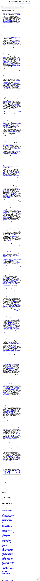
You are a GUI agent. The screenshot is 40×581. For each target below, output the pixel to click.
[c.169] (19, 14)
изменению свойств (16, 83)
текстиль (17, 22)
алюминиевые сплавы (7, 318)
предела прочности (8, 200)
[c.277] (8, 472)
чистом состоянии (6, 33)
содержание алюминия (10, 411)
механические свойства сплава (8, 381)
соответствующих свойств (14, 382)
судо (12, 63)
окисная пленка (7, 268)
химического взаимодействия (14, 97)
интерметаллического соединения (9, 324)
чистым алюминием (6, 243)
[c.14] (17, 108)
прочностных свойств (15, 246)
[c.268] (8, 197)
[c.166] (18, 343)
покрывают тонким (17, 249)
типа (13, 282)
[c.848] (4, 466)
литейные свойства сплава (11, 221)
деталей (12, 249)
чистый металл (14, 193)
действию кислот (13, 186)
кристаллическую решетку (8, 175)
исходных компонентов (14, 304)
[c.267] (17, 310)
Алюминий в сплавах (7, 508)
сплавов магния (5, 201)
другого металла (15, 419)
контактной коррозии (6, 265)
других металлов (14, 370)
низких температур (14, 389)
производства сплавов (13, 274)
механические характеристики (8, 222)
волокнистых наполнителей (8, 28)
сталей (17, 147)
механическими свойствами (12, 438)
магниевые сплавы (6, 219)
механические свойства (7, 205)
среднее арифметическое (8, 289)
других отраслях (17, 65)
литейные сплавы (16, 72)
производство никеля (6, 359)
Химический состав (8, 12)
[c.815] (19, 472)
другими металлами (13, 70)
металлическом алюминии (7, 328)
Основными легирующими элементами (9, 50)
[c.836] (5, 473)
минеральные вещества (7, 21)
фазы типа (12, 343)
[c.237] (15, 470)
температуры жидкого (17, 397)
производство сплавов (12, 346)
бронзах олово (7, 82)
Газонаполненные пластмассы (8, 24)
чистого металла (17, 143)
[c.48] (15, 127)
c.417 (10, 480)
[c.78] (19, 415)
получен (5, 426)
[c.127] (11, 271)
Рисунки (7, 6)
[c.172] (16, 471)
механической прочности (16, 26)
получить (4, 216)
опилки (14, 20)
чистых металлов (14, 307)
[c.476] (18, 80)
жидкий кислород (6, 386)
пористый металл (16, 422)
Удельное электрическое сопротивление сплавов (12, 306)
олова (19, 295)
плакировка (11, 252)
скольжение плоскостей (12, 327)
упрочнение (5, 154)
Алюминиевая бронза (8, 437)
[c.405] (15, 330)
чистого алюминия (8, 250)
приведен (7, 127)
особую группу (15, 25)
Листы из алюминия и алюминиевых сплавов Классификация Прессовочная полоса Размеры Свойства (7, 525)
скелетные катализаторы (11, 418)
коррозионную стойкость (10, 251)
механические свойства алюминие (12, 125)
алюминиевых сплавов (7, 253)
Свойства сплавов (12, 236)
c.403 (10, 477)
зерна (4, 123)
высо (9, 440)
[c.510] (10, 383)
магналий (18, 60)
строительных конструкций (13, 64)
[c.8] (13, 450)
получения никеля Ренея (7, 281)
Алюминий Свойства (7, 505)
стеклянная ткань (6, 23)
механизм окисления (10, 412)
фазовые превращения (7, 159)
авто (9, 63)
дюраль (14, 247)
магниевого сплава (11, 260)
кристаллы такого (8, 376)
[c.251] (4, 91)
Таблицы (12, 6)
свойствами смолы (15, 32)
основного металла (6, 217)
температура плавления (15, 294)
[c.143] (15, 38)
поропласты (5, 25)
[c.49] (10, 460)
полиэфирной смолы (6, 32)
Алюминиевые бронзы (10, 84)
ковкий (17, 312)
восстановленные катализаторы (13, 427)
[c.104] (11, 256)
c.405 (10, 482)
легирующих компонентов (7, 255)
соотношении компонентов (12, 177)
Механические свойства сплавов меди (10, 442)
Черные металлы (17, 388)
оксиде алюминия (10, 99)
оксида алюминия (12, 101)
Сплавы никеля (16, 278)
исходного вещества (15, 280)
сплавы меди (17, 435)
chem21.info (5, 580)
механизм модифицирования (13, 456)
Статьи (2, 6)
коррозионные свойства (7, 165)
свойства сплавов (13, 120)
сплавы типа (9, 71)
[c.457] (12, 472)
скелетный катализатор (15, 425)
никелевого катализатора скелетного (10, 282)
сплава (8, 155)
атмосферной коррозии (7, 46)
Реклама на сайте (10, 580)
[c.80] (20, 471)
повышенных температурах (8, 448)
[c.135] (9, 240)
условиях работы (11, 447)
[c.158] (15, 234)
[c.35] (19, 470)
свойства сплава (6, 179)
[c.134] (19, 433)
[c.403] (14, 362)
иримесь (4, 105)
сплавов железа (16, 136)
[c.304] (15, 207)
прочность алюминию (10, 322)
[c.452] (13, 149)
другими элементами (14, 153)
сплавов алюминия (17, 54)
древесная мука (9, 20)
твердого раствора (17, 333)
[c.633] (11, 66)
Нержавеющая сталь (6, 392)
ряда (15, 148)
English (21, 6)
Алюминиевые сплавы (7, 62)
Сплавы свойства (6, 573)
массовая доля (8, 87)
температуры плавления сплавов (9, 291)
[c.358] (5, 471)
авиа (7, 63)
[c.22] (10, 162)
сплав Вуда (16, 293)
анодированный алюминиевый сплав (14, 267)
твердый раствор (9, 102)
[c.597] (18, 34)
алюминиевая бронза (12, 436)
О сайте (17, 6)
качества (14, 301)
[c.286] (16, 283)
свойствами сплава (6, 206)
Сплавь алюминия (7, 332)
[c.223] (9, 167)
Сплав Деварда (6, 296)
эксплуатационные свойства (8, 413)
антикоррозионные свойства (13, 245)
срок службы (10, 410)
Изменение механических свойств (10, 259)
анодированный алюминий (15, 269)
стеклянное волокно (6, 22)
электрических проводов (7, 145)
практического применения (8, 212)
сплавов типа (5, 247)
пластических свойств (7, 340)
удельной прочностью (16, 41)
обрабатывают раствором (7, 421)
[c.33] (18, 403)
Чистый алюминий (7, 312)
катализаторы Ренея (6, 428)
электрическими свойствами (8, 278)
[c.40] (19, 111)
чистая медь (5, 194)
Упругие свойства (7, 111)
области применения (12, 77)
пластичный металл (6, 313)
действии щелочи (6, 283)
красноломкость (6, 191)
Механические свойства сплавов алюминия (12, 37)
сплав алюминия (6, 61)
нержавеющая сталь (10, 388)
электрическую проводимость (11, 286)
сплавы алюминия (16, 114)
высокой (10, 41)
